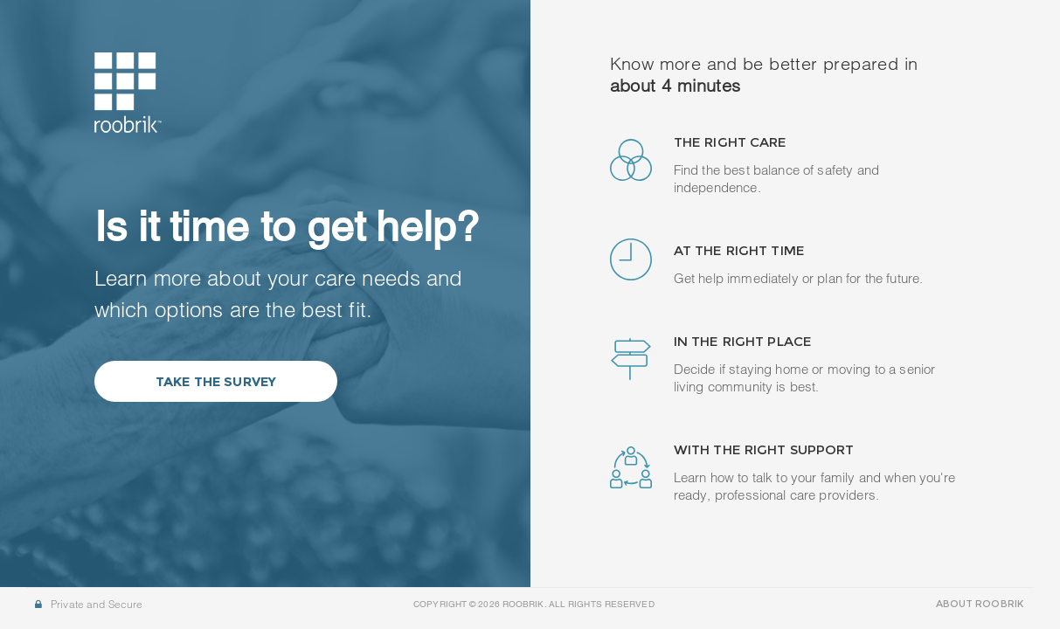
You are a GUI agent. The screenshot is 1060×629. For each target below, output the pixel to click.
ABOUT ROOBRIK (979, 604)
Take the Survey (216, 381)
